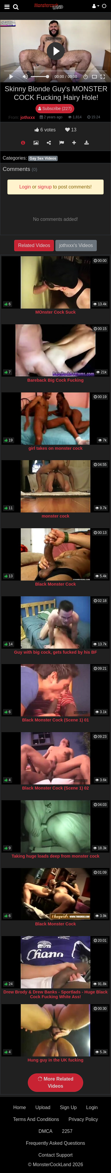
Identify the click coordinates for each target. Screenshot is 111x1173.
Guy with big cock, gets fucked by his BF (55, 652)
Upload (42, 1107)
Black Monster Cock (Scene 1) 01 (55, 720)
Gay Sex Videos (43, 158)
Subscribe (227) (55, 108)
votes (45, 129)
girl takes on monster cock (55, 448)
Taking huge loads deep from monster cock (55, 856)
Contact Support (55, 1155)
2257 (67, 1131)
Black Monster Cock (55, 584)
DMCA (45, 1131)
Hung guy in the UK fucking (55, 1060)
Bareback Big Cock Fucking (55, 380)
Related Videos (34, 245)
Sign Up (68, 1107)
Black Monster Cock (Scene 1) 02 (55, 788)
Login (92, 1107)
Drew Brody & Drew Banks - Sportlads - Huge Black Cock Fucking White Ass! (56, 994)
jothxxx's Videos (76, 245)
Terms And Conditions (36, 1119)
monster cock (56, 516)
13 (70, 129)
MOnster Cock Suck (56, 312)
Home (19, 1107)
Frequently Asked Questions (55, 1143)
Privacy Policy (83, 1119)
